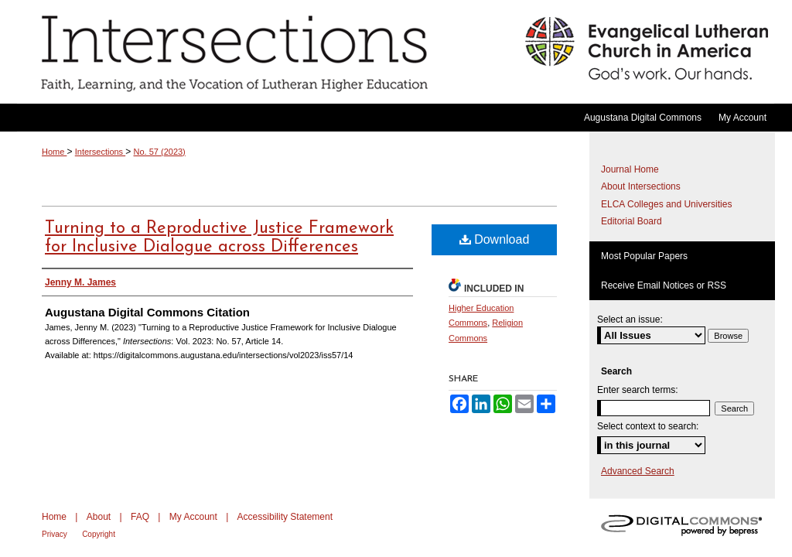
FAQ (140, 516)
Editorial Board (631, 221)
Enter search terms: (637, 389)
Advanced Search (637, 471)
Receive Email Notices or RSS (663, 285)
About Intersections (641, 186)
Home (54, 151)
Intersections (267, 52)
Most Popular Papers (644, 256)
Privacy (54, 534)
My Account (193, 516)
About (99, 516)
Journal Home (630, 169)
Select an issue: (630, 319)
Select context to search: (647, 426)
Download (494, 239)
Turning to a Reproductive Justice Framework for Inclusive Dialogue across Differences (219, 238)
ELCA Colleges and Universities (666, 204)
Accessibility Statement (285, 516)
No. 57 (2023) (160, 151)
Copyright (98, 534)
